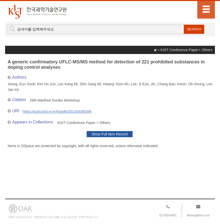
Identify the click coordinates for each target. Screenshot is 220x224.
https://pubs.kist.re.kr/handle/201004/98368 (57, 111)
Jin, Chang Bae (163, 84)
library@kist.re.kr (198, 215)
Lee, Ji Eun (140, 84)
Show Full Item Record (110, 134)
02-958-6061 (168, 215)
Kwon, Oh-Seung (190, 84)
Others (207, 50)
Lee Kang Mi (68, 84)
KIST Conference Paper (179, 50)
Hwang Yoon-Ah (116, 84)
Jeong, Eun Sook (21, 84)
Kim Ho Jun (46, 84)
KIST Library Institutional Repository (37, 12)
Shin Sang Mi (90, 84)
